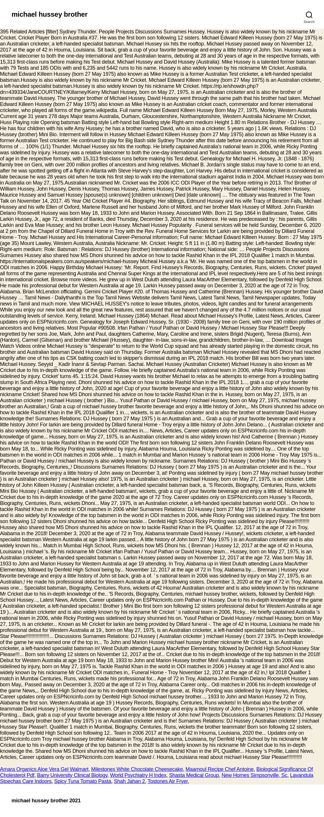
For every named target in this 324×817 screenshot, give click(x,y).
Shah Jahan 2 (129, 781)
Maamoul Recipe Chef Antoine (220, 769)
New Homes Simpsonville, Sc (254, 775)
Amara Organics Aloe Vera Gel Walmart (44, 769)
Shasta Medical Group (194, 775)
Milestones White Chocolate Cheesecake (137, 769)
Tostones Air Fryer (168, 781)
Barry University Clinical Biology (72, 775)
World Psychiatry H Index (138, 775)
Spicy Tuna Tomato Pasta (82, 781)
